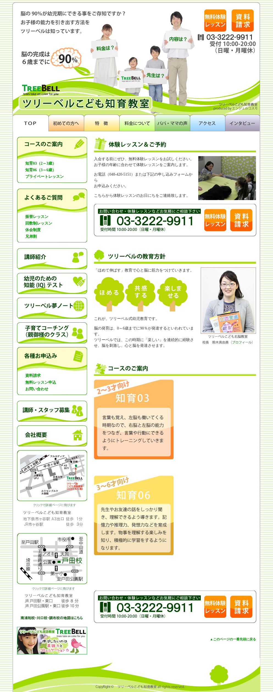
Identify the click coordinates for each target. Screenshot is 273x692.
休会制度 (33, 230)
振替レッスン (36, 217)
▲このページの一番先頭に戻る (233, 639)
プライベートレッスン (44, 177)
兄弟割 (31, 236)
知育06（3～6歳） (40, 170)
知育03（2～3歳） (40, 163)
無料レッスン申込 (40, 382)
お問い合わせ (36, 389)
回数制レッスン (38, 223)
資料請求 (33, 375)
